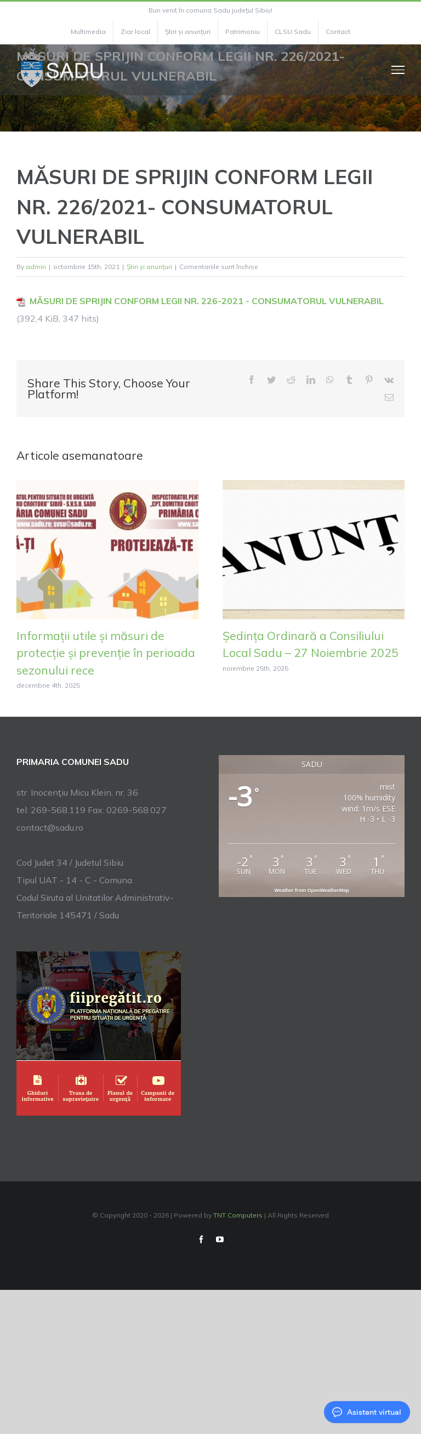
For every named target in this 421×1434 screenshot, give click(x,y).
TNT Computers (238, 1215)
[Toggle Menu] (398, 69)
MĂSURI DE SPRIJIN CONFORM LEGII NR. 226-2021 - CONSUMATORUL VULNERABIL (207, 300)
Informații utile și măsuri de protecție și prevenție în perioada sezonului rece (105, 653)
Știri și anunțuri (149, 266)
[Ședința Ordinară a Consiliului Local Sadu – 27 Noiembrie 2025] (314, 548)
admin (36, 266)
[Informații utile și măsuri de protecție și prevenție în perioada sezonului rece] (107, 548)
